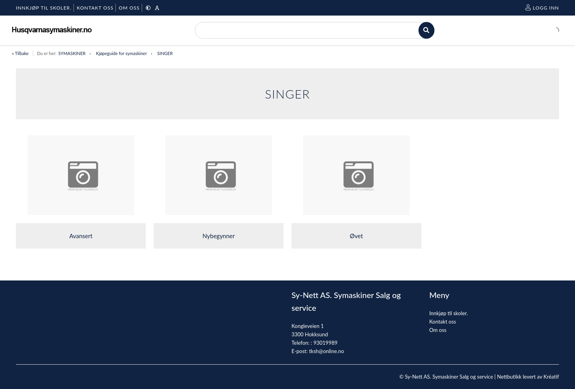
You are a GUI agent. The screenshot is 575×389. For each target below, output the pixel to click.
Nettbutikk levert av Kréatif (528, 376)
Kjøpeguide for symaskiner (121, 53)
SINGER (165, 53)
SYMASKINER (71, 53)
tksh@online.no (326, 351)
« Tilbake (20, 53)
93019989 (325, 343)
